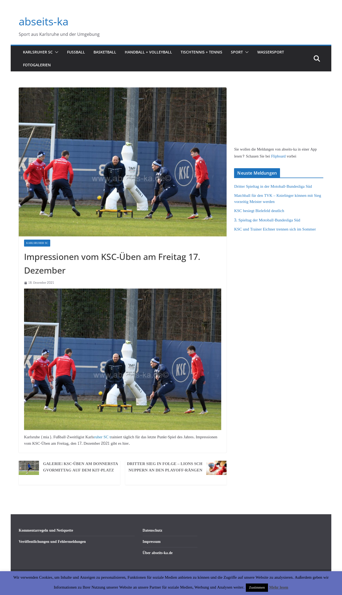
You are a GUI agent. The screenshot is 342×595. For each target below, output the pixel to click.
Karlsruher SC (38, 52)
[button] (56, 52)
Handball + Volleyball (148, 52)
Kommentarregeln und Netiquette (46, 530)
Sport (237, 52)
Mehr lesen (278, 587)
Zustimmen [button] (257, 587)
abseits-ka (43, 21)
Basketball (105, 52)
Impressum (152, 541)
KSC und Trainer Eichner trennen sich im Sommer (275, 229)
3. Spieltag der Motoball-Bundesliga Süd (267, 220)
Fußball (76, 52)
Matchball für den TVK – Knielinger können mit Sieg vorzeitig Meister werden (277, 198)
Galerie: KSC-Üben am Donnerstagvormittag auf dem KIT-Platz (80, 467)
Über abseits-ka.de (158, 553)
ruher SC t (102, 437)
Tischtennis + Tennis (201, 52)
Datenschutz (152, 530)
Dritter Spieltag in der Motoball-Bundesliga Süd (273, 186)
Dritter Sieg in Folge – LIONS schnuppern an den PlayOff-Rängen (164, 467)
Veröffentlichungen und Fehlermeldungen (52, 541)
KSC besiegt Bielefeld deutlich (259, 210)
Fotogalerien (37, 64)
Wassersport (270, 52)
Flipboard (279, 156)
